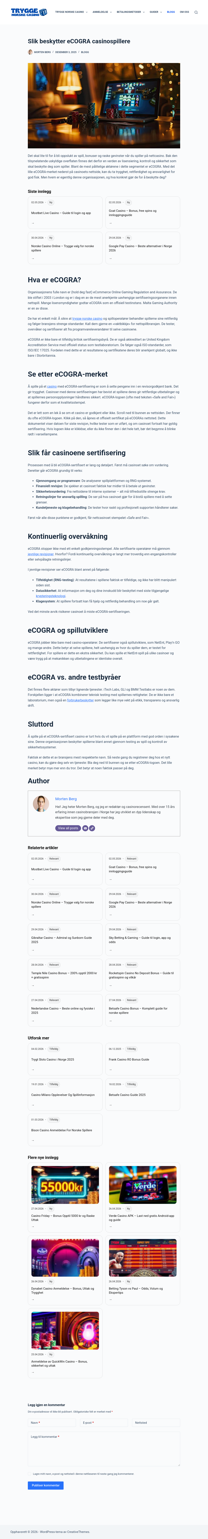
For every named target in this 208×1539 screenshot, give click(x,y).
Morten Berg (66, 799)
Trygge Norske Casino (72, 12)
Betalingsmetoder (131, 12)
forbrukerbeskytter (80, 700)
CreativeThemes (78, 1532)
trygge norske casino (87, 319)
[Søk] (196, 12)
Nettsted (141, 1423)
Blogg (171, 12)
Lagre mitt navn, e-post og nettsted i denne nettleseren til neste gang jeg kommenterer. (83, 1473)
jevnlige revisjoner (40, 554)
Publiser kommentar (46, 1485)
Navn (35, 1422)
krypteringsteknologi (50, 596)
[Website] (92, 828)
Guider (157, 12)
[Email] (85, 828)
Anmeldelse (103, 12)
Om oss (187, 12)
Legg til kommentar (45, 1436)
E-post (88, 1422)
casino (52, 386)
